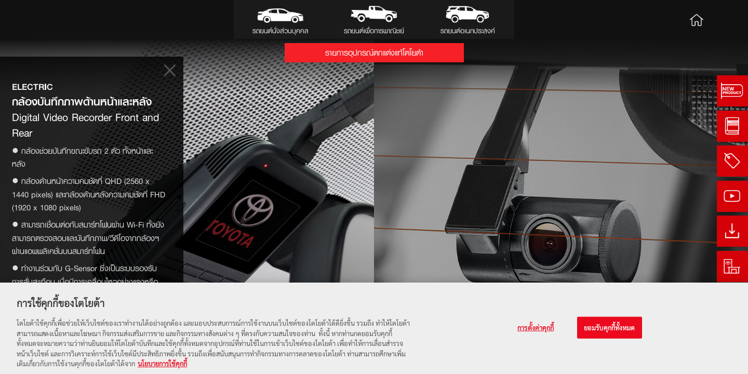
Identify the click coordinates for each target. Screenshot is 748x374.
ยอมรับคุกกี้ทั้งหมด (609, 327)
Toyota (41, 19)
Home (696, 19)
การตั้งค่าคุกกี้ (535, 327)
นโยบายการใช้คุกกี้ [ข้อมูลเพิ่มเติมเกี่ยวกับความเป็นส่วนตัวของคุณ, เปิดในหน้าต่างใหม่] (162, 363)
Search (725, 19)
